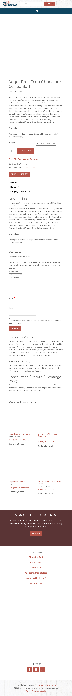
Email (11, 308)
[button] (37, 10)
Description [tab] (15, 182)
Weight (12, 143)
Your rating (14, 272)
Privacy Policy (31, 691)
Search (49, 4)
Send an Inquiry (19, 174)
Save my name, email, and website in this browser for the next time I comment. (35, 322)
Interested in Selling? (36, 578)
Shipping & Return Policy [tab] (21, 192)
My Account (36, 562)
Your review (14, 277)
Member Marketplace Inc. (46, 685)
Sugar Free (30, 167)
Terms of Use (36, 583)
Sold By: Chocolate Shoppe (23, 159)
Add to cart (26, 151)
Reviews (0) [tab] (15, 187)
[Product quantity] (12, 151)
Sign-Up (36, 534)
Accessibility (41, 691)
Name (12, 298)
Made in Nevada (10, 4)
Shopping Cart (36, 557)
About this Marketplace (36, 573)
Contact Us (36, 568)
